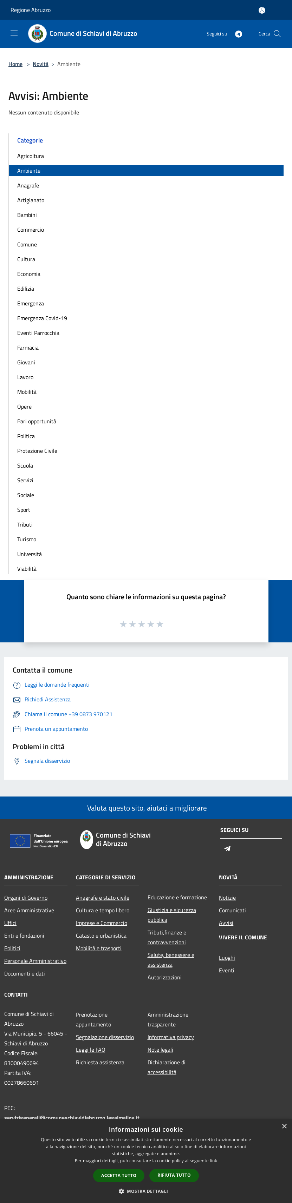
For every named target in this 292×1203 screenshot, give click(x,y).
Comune (27, 244)
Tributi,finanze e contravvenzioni (167, 937)
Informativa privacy (171, 1037)
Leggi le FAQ (90, 1049)
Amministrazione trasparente (168, 1019)
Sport (23, 509)
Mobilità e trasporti (99, 948)
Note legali (160, 1049)
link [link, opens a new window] (213, 1161)
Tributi (25, 524)
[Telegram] (236, 33)
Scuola (25, 465)
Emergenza (30, 303)
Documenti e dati (24, 973)
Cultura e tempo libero (102, 910)
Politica (26, 436)
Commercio (30, 229)
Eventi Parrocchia (38, 333)
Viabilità (27, 568)
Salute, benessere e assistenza (171, 960)
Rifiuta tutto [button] (174, 1175)
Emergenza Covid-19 (42, 318)
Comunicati (232, 910)
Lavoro (25, 377)
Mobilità (27, 392)
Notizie (227, 897)
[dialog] (146, 1161)
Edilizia (25, 288)
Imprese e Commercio (101, 923)
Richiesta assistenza (100, 1062)
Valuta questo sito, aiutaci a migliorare (146, 807)
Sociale (25, 495)
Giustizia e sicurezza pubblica (172, 915)
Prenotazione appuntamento (93, 1019)
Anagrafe (28, 185)
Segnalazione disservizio (105, 1037)
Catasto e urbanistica (101, 935)
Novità (40, 64)
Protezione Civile (37, 451)
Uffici (10, 923)
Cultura (26, 259)
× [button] (284, 1126)
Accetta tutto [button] (118, 1175)
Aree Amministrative (29, 910)
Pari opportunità (36, 421)
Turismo (26, 539)
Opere (24, 406)
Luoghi (227, 957)
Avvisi (226, 923)
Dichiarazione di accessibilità (167, 1067)
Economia (28, 274)
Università (29, 554)
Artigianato (30, 200)
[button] (146, 1191)
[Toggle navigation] (14, 33)
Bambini (27, 215)
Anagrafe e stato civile (102, 897)
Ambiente (28, 170)
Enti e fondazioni (24, 935)
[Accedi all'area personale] (262, 10)
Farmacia (28, 347)
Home (15, 64)
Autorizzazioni (165, 977)
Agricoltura (30, 156)
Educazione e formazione (177, 897)
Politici (12, 948)
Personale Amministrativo (35, 961)
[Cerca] (277, 33)
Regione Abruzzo (31, 10)
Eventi (226, 970)
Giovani (26, 362)
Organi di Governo (25, 897)
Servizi (25, 480)
